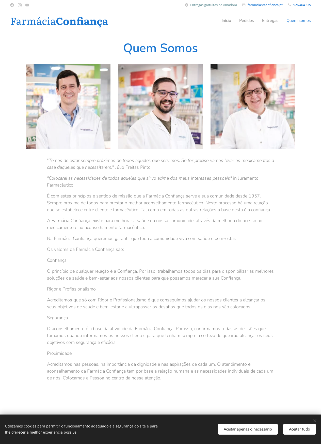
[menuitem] (222, 20)
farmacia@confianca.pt (265, 5)
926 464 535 (302, 5)
